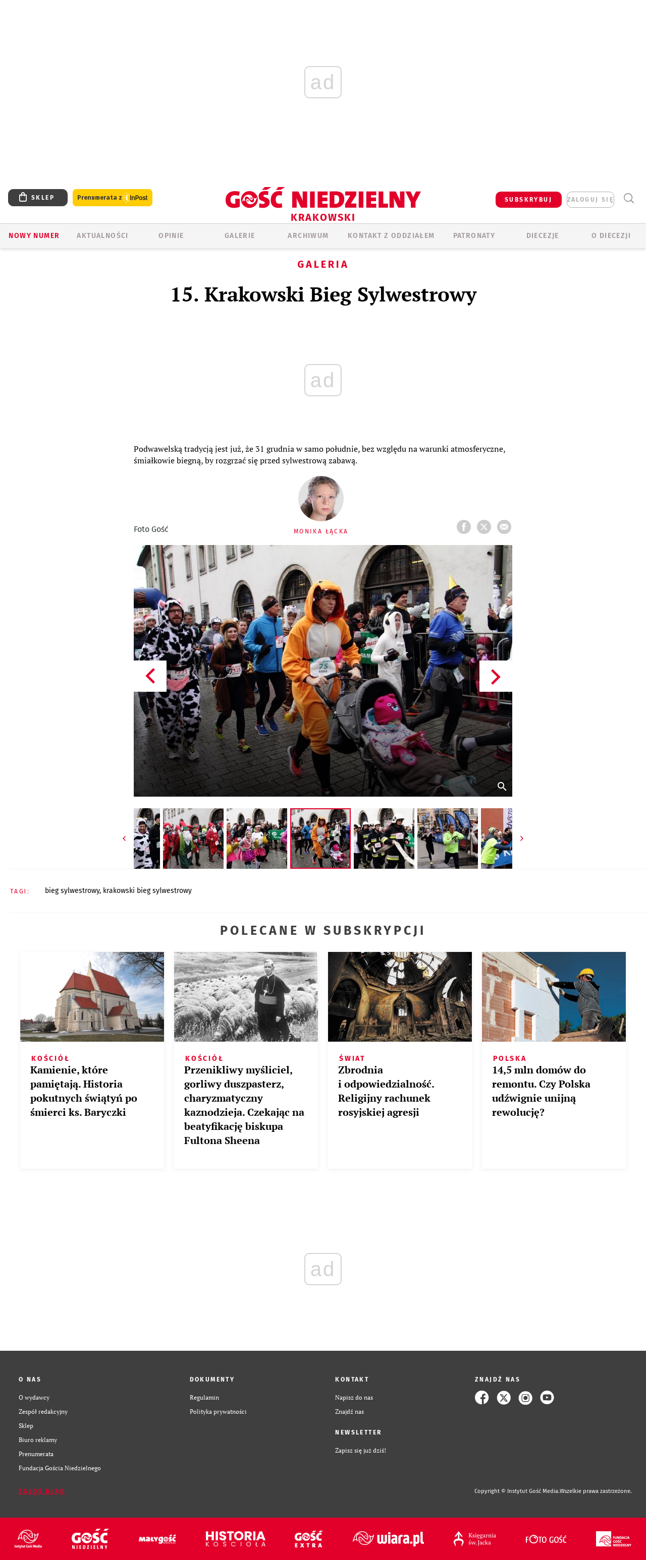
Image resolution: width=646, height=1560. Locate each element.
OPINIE (171, 235)
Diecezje (542, 235)
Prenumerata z (112, 198)
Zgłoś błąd (42, 1491)
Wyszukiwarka (628, 198)
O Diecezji (611, 235)
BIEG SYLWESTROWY (72, 890)
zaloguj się (590, 199)
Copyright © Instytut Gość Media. (517, 1491)
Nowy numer (34, 235)
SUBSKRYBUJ (528, 199)
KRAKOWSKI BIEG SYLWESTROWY (147, 890)
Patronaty (474, 235)
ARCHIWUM (308, 235)
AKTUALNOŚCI (102, 235)
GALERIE (240, 235)
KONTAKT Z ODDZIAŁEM (391, 235)
